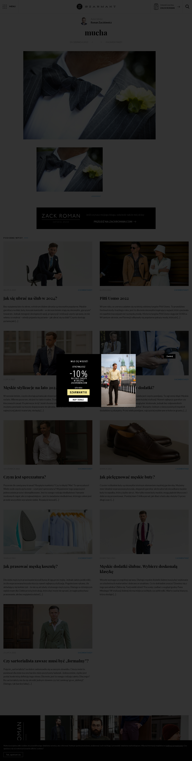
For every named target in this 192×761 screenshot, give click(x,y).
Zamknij (169, 356)
